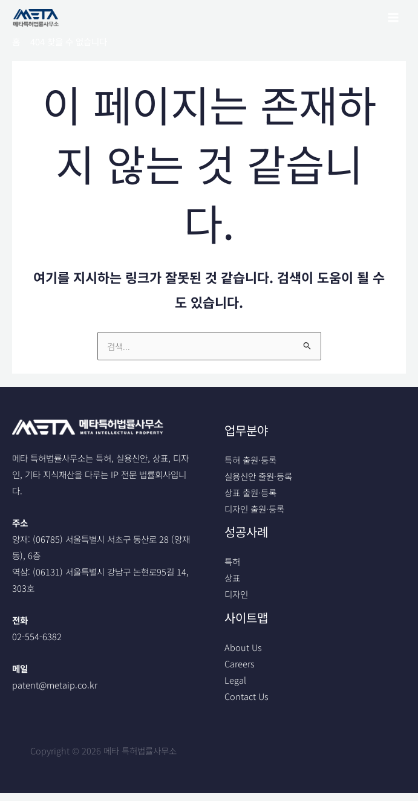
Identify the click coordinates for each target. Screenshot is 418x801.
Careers (239, 663)
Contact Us (246, 696)
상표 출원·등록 (250, 492)
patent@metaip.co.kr (54, 684)
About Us (243, 647)
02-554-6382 (37, 636)
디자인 (236, 594)
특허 (232, 561)
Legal (235, 679)
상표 (232, 578)
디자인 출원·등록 (254, 508)
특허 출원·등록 (250, 459)
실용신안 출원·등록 (258, 476)
